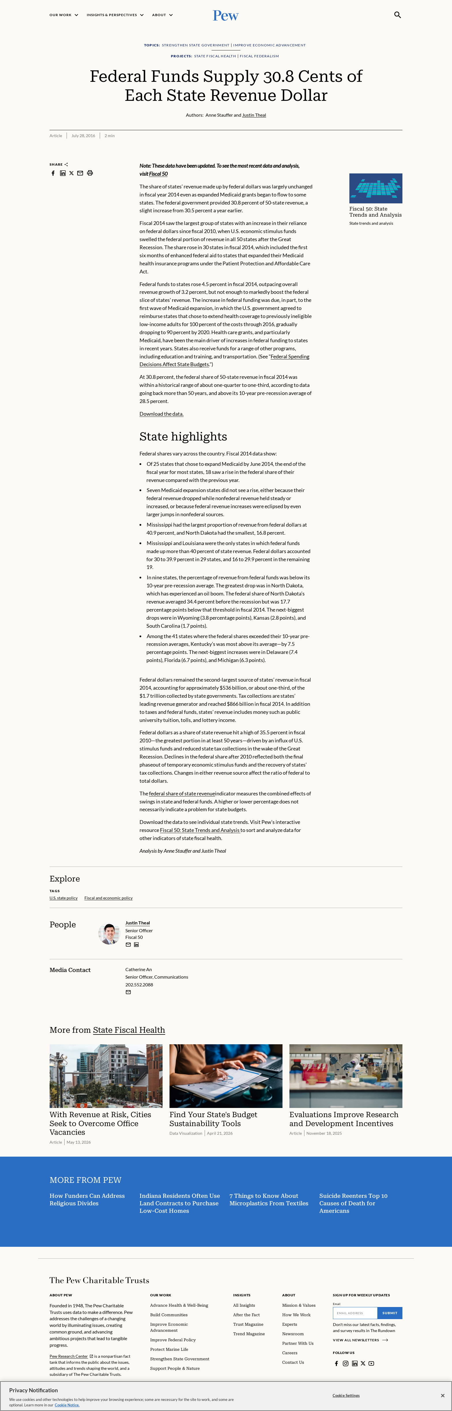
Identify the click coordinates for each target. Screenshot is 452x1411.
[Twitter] (363, 1363)
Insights (242, 1295)
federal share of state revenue (182, 793)
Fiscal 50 (158, 174)
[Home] (99, 1280)
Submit (390, 1313)
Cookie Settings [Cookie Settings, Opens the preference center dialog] (346, 1395)
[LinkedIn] (354, 1363)
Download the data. (162, 414)
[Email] (355, 1313)
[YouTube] (371, 1363)
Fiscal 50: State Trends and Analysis (200, 830)
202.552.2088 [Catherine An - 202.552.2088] (139, 984)
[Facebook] (336, 1363)
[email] (128, 944)
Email (337, 1303)
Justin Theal (137, 922)
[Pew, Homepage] (226, 15)
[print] (89, 173)
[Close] (442, 1395)
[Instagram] (345, 1363)
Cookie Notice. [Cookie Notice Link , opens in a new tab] (67, 1405)
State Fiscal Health (129, 1030)
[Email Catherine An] (128, 992)
